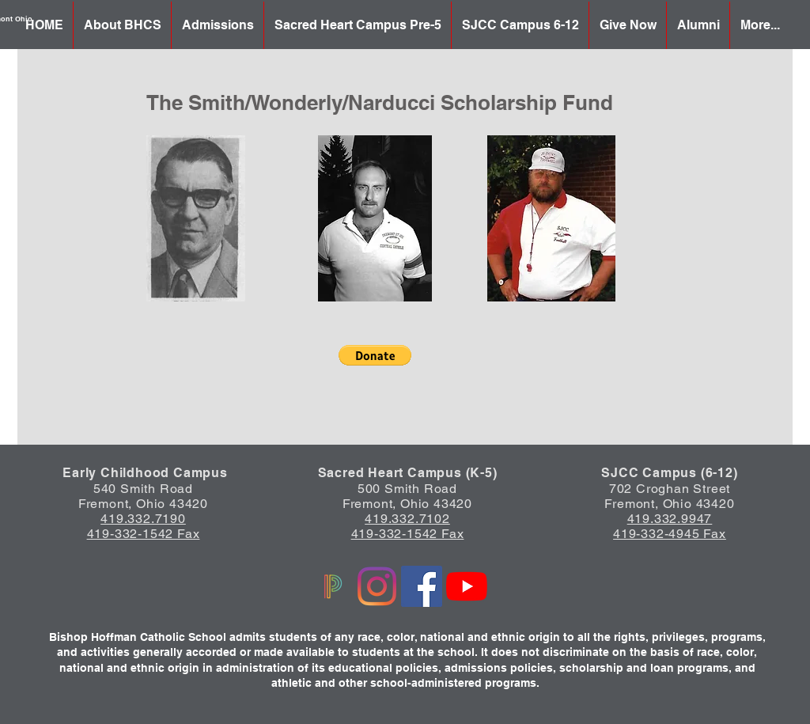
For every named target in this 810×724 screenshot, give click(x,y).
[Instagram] (376, 586)
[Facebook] (421, 586)
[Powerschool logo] (331, 586)
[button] (375, 355)
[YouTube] (466, 586)
